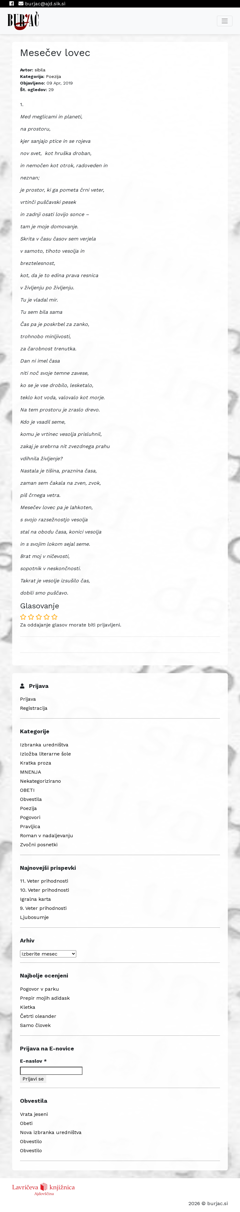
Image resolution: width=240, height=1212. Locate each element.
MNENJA (30, 772)
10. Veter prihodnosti (44, 890)
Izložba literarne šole (45, 754)
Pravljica (30, 826)
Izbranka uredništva (44, 745)
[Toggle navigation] (224, 21)
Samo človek (35, 1025)
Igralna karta (35, 899)
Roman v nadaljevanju (46, 835)
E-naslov (33, 1061)
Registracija (34, 708)
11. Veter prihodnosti (44, 881)
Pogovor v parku (39, 989)
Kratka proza (35, 763)
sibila (40, 69)
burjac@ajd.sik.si (41, 4)
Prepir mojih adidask (45, 998)
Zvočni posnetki (39, 845)
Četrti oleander (38, 1016)
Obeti (26, 1123)
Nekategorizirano (40, 781)
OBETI (27, 790)
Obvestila (31, 799)
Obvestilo (31, 1141)
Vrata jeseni (34, 1114)
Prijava (28, 699)
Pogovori (30, 817)
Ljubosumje (34, 917)
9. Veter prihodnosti (43, 908)
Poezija (53, 76)
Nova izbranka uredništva (51, 1132)
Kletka (27, 1007)
